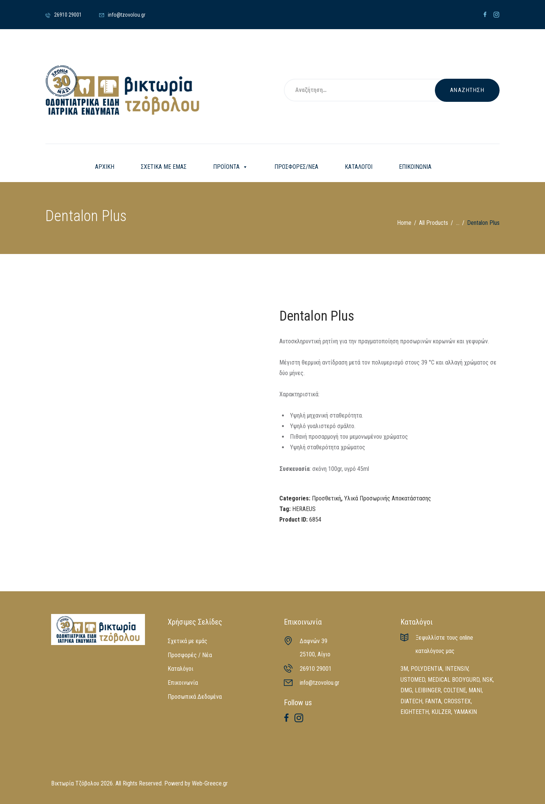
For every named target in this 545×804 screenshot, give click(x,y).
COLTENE (455, 690)
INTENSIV (456, 668)
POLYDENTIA (426, 668)
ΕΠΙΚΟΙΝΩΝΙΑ (415, 166)
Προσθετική (326, 498)
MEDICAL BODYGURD (454, 679)
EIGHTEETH (414, 711)
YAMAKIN (465, 711)
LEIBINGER (428, 690)
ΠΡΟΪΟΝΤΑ (230, 166)
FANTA (433, 701)
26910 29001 (316, 668)
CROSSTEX (457, 701)
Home (404, 222)
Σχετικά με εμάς (187, 641)
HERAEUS (304, 509)
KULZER (441, 711)
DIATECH (411, 701)
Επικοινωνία (183, 682)
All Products (433, 222)
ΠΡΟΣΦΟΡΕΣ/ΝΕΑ (296, 166)
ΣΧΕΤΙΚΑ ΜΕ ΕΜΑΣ (164, 166)
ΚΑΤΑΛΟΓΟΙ (358, 166)
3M (404, 668)
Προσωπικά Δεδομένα (195, 696)
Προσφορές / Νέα (190, 655)
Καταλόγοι (180, 668)
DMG (406, 690)
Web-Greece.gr (210, 783)
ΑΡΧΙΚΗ (104, 166)
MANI (475, 690)
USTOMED (412, 679)
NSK (487, 679)
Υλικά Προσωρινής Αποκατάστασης (387, 498)
